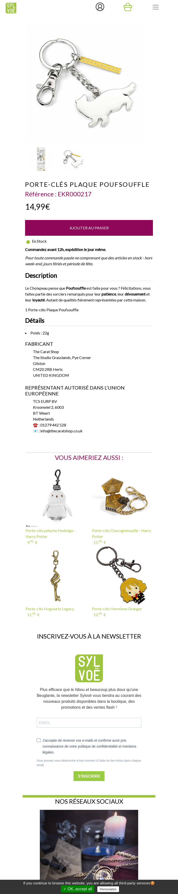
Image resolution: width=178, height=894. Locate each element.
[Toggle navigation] (155, 7)
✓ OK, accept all (77, 889)
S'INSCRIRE (89, 776)
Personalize (108, 889)
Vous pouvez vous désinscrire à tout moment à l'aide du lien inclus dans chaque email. (89, 763)
